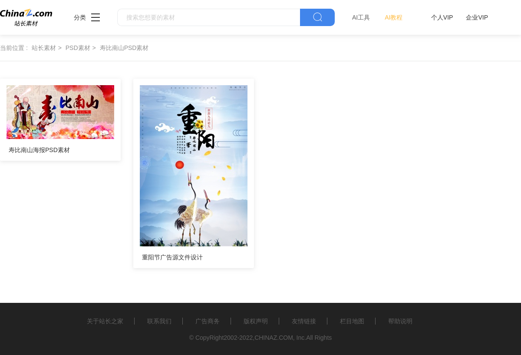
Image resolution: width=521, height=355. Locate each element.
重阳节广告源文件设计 (172, 257)
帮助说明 (400, 321)
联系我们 (159, 321)
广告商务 (207, 321)
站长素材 (44, 47)
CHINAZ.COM (273, 337)
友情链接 (304, 321)
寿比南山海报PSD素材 (39, 149)
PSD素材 (78, 47)
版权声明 (256, 321)
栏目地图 (352, 321)
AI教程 (393, 17)
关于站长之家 (105, 321)
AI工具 (361, 17)
